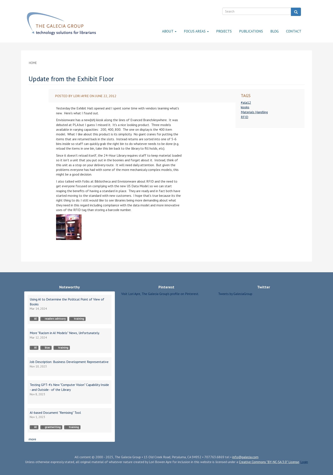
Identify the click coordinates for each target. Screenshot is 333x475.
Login (304, 462)
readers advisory (54, 318)
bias (46, 347)
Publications (251, 31)
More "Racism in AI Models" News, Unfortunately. (65, 333)
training (77, 318)
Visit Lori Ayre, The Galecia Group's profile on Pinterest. (160, 294)
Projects (224, 31)
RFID (244, 117)
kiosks (245, 107)
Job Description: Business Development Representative (69, 362)
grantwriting (51, 427)
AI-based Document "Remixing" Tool (55, 412)
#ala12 (246, 102)
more (32, 439)
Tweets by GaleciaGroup (235, 294)
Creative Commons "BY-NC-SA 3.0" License (269, 462)
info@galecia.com (245, 457)
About (169, 31)
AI (34, 318)
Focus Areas (196, 31)
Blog (274, 31)
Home (33, 63)
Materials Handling (254, 112)
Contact (293, 31)
